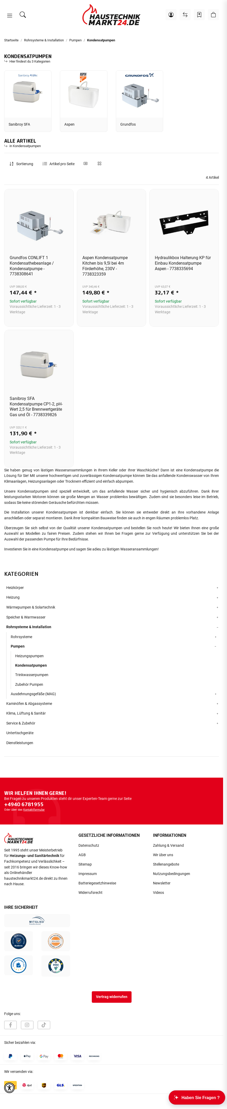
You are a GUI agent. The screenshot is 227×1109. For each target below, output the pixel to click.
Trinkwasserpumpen (31, 675)
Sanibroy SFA (19, 124)
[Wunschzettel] (199, 14)
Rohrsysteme (21, 637)
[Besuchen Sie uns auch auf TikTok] (44, 1025)
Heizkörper (15, 588)
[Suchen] (22, 14)
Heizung (13, 597)
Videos (158, 892)
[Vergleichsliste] (185, 14)
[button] (10, 15)
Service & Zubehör (20, 723)
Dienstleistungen (19, 743)
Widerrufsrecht (90, 892)
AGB (82, 855)
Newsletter (162, 883)
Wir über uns (163, 855)
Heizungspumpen (29, 656)
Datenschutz (88, 845)
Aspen (69, 124)
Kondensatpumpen (31, 665)
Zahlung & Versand (168, 845)
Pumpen (18, 646)
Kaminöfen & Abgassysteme (29, 703)
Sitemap (85, 864)
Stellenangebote (166, 864)
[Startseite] (111, 14)
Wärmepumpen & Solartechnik (30, 607)
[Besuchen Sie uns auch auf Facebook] (10, 1025)
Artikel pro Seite (62, 164)
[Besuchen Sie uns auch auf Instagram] (27, 1025)
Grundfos (128, 124)
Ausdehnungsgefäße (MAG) (33, 694)
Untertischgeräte (19, 733)
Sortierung (24, 164)
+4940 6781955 (23, 804)
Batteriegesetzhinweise (97, 883)
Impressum (87, 874)
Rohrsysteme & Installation (28, 627)
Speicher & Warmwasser (26, 617)
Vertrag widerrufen (111, 997)
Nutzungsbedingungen (171, 874)
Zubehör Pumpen (29, 684)
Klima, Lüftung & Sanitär (26, 713)
